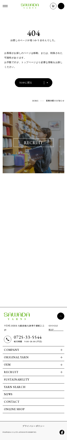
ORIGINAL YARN (16, 357)
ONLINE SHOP (14, 409)
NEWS (8, 394)
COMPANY (11, 350)
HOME (35, 101)
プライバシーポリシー (33, 425)
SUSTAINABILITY (16, 379)
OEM (7, 364)
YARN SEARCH (15, 387)
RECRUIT (11, 372)
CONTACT (11, 402)
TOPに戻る (33, 82)
